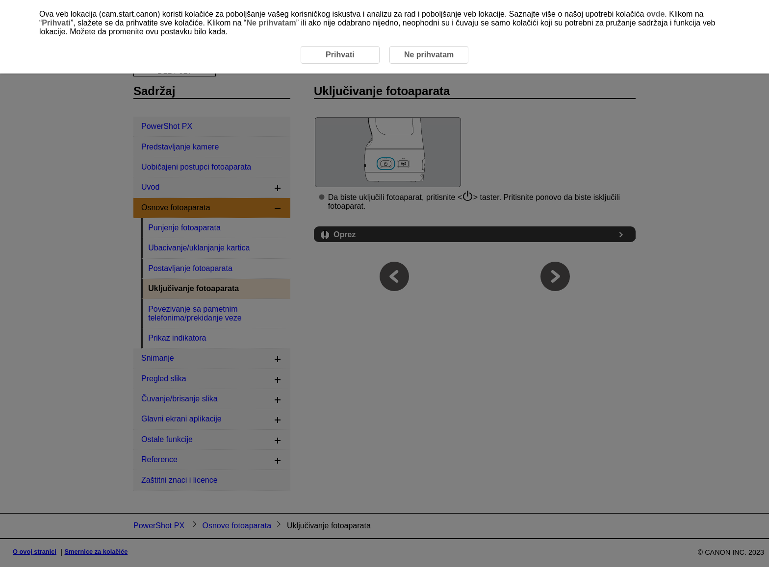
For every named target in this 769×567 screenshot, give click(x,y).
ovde (655, 14)
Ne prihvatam (271, 23)
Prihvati (56, 23)
